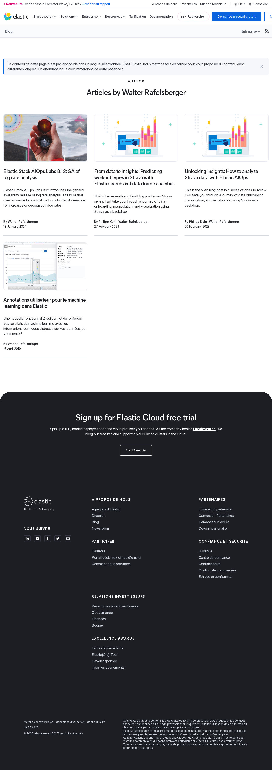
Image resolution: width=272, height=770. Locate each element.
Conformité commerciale (217, 570)
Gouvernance (102, 612)
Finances (99, 619)
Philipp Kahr (108, 221)
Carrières (98, 551)
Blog (9, 31)
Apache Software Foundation (174, 741)
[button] (261, 66)
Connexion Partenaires (216, 515)
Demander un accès (214, 522)
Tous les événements (108, 667)
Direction (99, 515)
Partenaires (189, 4)
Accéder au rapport (96, 4)
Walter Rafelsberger (23, 221)
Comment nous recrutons (111, 564)
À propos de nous (164, 4)
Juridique (205, 551)
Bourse (97, 625)
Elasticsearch (204, 429)
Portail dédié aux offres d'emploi (116, 557)
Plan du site (31, 727)
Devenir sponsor (104, 661)
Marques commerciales (38, 721)
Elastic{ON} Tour (105, 654)
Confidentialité (210, 564)
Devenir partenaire (213, 528)
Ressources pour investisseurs (115, 606)
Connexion (259, 4)
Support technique (213, 4)
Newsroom (100, 528)
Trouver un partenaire (215, 509)
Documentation (161, 16)
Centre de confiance (214, 557)
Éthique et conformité (215, 576)
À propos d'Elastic (106, 509)
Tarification (137, 16)
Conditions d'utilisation (70, 721)
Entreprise (249, 31)
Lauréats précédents (107, 648)
